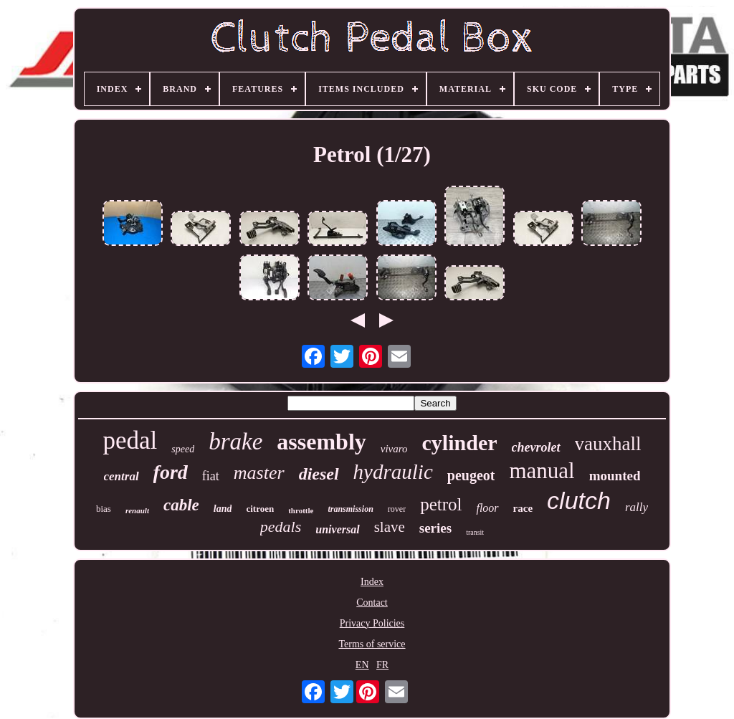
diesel (319, 474)
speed (182, 449)
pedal (130, 440)
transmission (350, 509)
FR (382, 665)
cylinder (459, 442)
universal (337, 529)
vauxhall (608, 443)
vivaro (394, 448)
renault (137, 510)
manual (541, 470)
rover (397, 509)
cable (181, 505)
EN (362, 665)
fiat (210, 476)
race (523, 508)
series (435, 527)
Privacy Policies (372, 623)
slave (389, 526)
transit (475, 532)
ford (170, 472)
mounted (615, 475)
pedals (280, 526)
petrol (441, 504)
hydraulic (393, 471)
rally (636, 507)
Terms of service (371, 644)
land (223, 508)
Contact (372, 602)
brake (235, 441)
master (259, 472)
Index (372, 581)
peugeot (471, 475)
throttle (300, 510)
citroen (260, 508)
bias (103, 508)
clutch (579, 500)
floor (487, 508)
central (121, 476)
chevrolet (536, 447)
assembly (321, 441)
